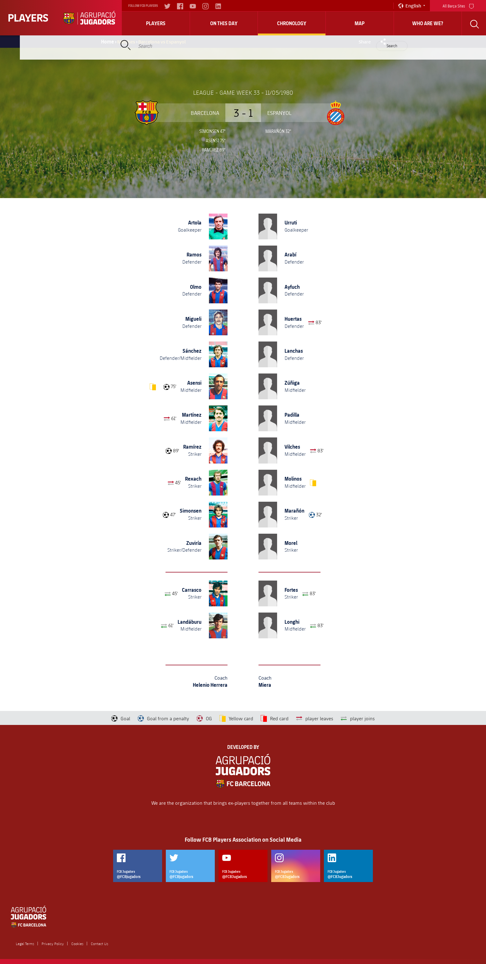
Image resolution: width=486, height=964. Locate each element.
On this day (223, 23)
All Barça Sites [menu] (458, 5)
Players (156, 23)
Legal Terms (25, 943)
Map (360, 23)
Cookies (77, 943)
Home (107, 41)
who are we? (427, 23)
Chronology (291, 23)
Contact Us (99, 943)
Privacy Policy (53, 943)
